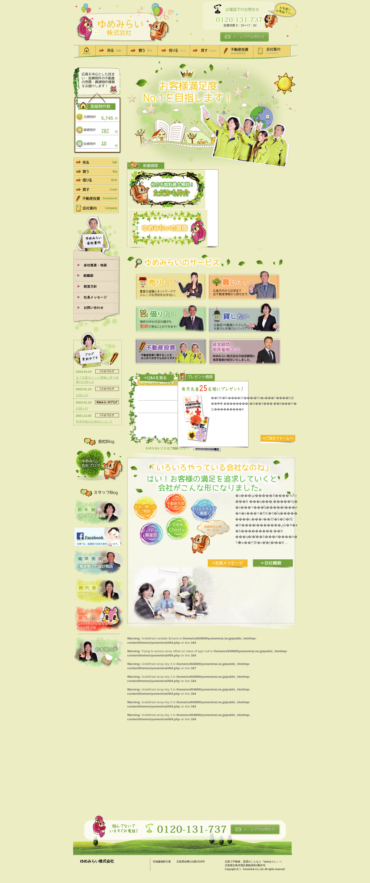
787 (105, 130)
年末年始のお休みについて (94, 421)
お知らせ (82, 395)
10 (103, 143)
